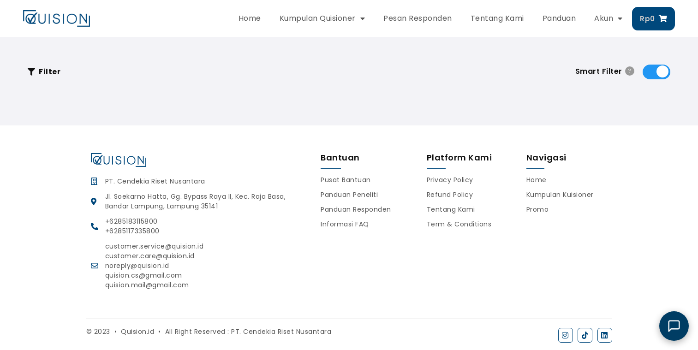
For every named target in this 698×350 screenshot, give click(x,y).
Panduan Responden (356, 209)
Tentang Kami (497, 18)
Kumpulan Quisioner (322, 18)
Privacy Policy (450, 179)
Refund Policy (450, 194)
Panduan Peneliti (349, 194)
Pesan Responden (417, 18)
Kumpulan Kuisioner (560, 194)
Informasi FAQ (345, 224)
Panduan (559, 18)
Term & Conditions (459, 224)
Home (250, 18)
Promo (537, 209)
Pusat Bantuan (346, 179)
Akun (608, 18)
